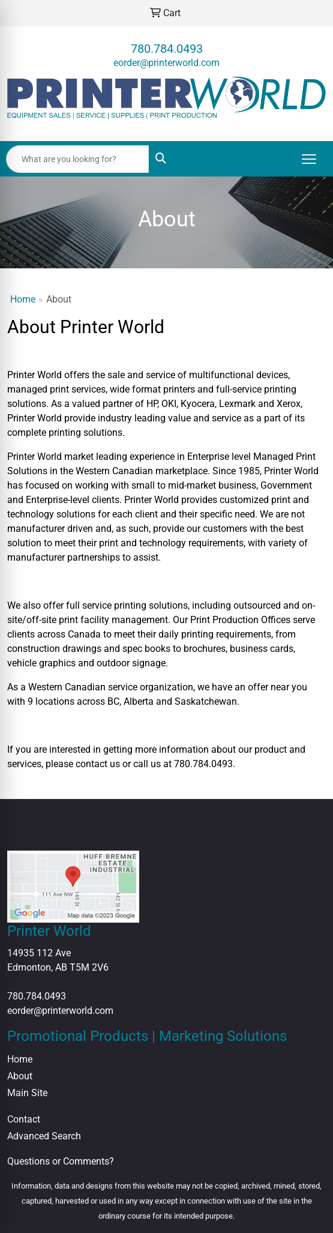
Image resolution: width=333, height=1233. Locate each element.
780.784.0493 (167, 48)
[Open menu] (309, 159)
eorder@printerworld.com (166, 62)
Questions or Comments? (60, 1161)
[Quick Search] (77, 159)
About (19, 1076)
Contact (23, 1119)
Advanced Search (44, 1136)
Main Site (27, 1093)
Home (22, 299)
